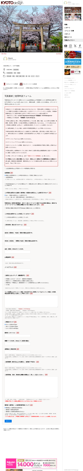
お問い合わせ (67, 97)
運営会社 (66, 95)
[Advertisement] (31, 444)
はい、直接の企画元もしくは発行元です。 (16, 195)
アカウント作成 (71, 4)
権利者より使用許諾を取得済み (13, 407)
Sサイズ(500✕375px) (11, 324)
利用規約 (66, 86)
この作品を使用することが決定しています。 (17, 217)
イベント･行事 (69, 31)
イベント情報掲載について (70, 80)
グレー (37, 76)
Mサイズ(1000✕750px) (11, 326)
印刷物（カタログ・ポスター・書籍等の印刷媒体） (19, 279)
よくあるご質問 (67, 92)
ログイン (78, 4)
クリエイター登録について (70, 84)
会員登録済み (9, 177)
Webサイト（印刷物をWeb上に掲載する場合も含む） (19, 280)
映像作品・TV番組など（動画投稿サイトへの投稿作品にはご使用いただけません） (27, 282)
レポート (67, 27)
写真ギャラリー (69, 40)
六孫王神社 (15, 69)
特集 (65, 24)
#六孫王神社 (10, 73)
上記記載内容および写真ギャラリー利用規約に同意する (20, 168)
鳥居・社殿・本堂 (20, 76)
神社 (14, 76)
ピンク (32, 76)
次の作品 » (59, 53)
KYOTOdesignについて (69, 78)
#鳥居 (18, 73)
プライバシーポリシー (69, 88)
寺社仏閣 (9, 76)
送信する (8, 421)
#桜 (15, 73)
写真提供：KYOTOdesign (24, 308)
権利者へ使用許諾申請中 (12, 409)
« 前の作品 (3, 53)
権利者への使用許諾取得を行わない (15, 411)
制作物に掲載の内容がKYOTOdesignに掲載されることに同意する (22, 208)
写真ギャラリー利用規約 (34, 156)
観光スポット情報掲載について (71, 82)
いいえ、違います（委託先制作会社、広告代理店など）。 (20, 197)
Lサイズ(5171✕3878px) (11, 328)
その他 (7, 284)
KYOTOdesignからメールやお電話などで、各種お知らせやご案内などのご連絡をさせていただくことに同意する (31, 184)
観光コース (68, 37)
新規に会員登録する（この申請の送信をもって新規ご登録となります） (24, 175)
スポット (67, 34)
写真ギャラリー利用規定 (69, 90)
